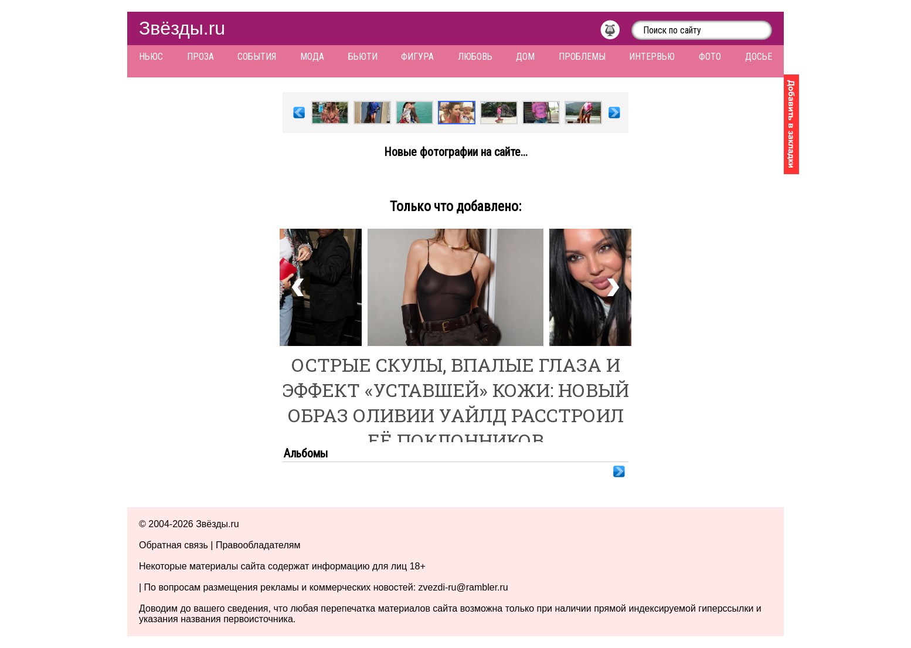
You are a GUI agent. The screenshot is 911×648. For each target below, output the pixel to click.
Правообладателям (258, 545)
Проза (200, 56)
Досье (758, 56)
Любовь (475, 56)
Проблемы (582, 56)
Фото (710, 56)
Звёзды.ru (182, 28)
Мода (312, 56)
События (256, 56)
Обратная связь (173, 545)
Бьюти (363, 56)
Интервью (652, 56)
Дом (525, 56)
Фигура (417, 56)
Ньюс (151, 56)
